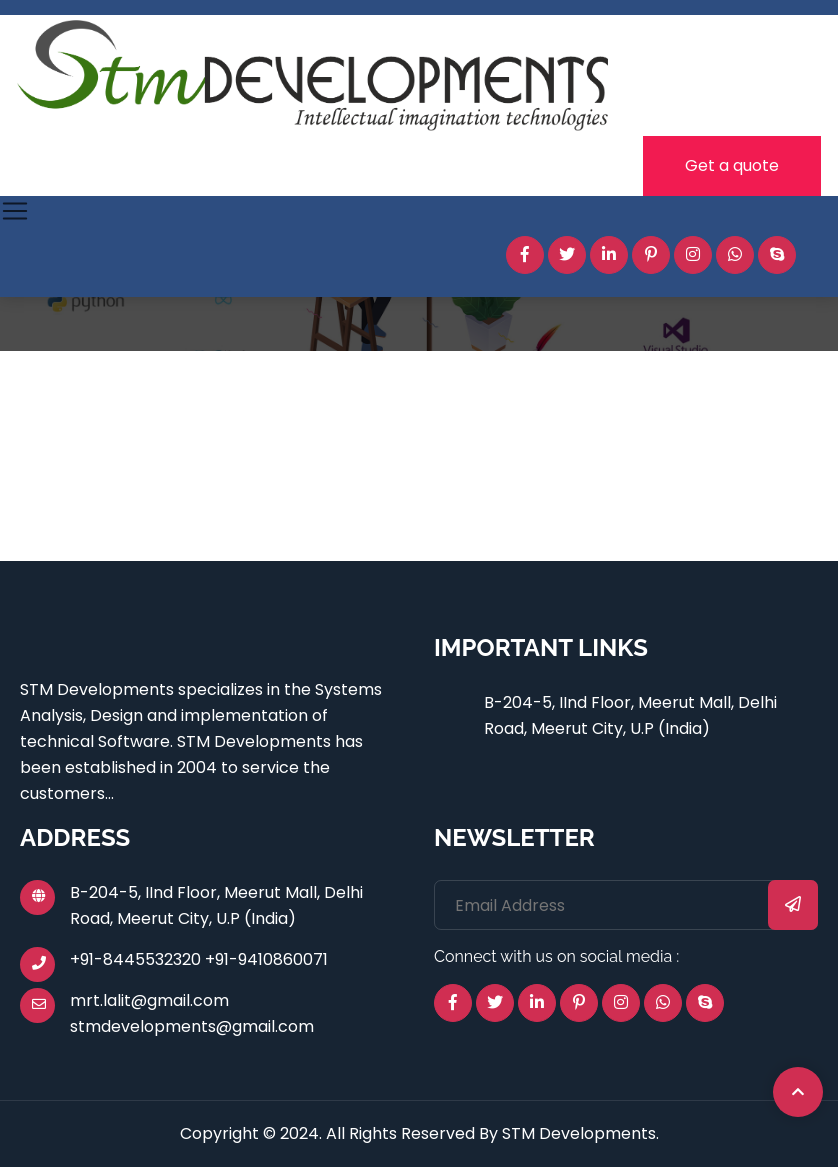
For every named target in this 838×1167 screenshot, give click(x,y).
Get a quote (732, 165)
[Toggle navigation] (15, 211)
